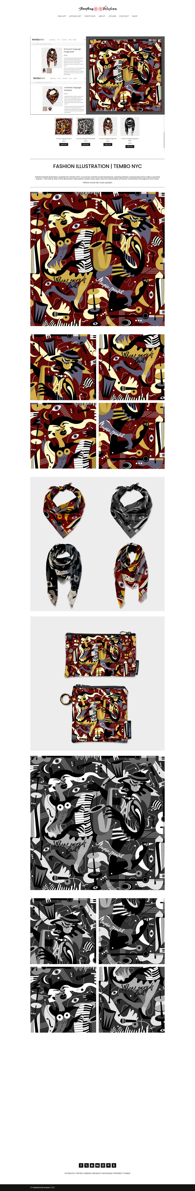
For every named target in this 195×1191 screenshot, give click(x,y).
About (102, 16)
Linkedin (87, 1173)
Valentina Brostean (41, 1187)
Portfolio (90, 16)
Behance (97, 1173)
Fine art (62, 16)
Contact (124, 16)
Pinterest (118, 1173)
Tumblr (127, 1173)
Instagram (107, 1173)
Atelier (112, 16)
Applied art (75, 16)
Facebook (69, 1173)
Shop (134, 16)
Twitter (79, 1173)
